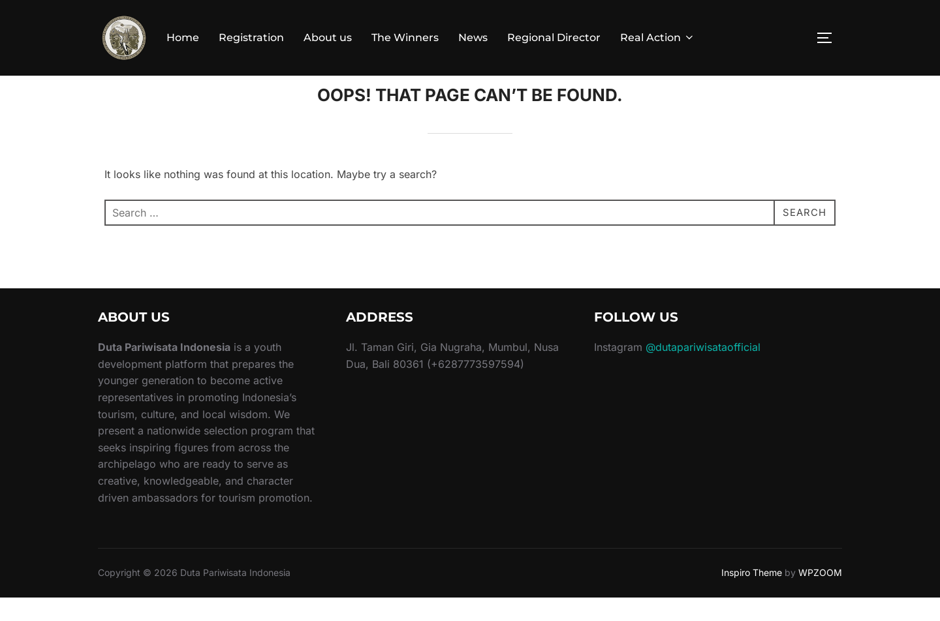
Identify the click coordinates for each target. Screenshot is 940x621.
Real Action (657, 37)
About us (328, 37)
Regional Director (554, 37)
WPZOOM (820, 595)
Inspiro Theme (751, 595)
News (473, 37)
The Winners (405, 37)
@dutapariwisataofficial (703, 370)
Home (182, 37)
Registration (251, 37)
